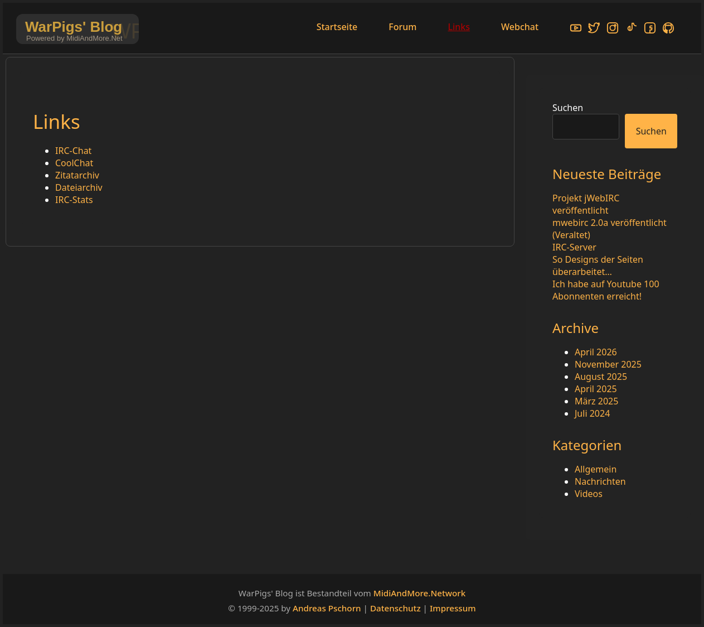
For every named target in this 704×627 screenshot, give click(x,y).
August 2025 (601, 376)
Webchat (519, 27)
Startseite (337, 27)
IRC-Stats (74, 200)
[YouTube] (576, 29)
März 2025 (596, 401)
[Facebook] (650, 29)
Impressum (453, 608)
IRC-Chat (73, 150)
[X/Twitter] (594, 29)
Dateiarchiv (79, 187)
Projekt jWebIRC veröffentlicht (585, 204)
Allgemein (595, 469)
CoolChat (74, 163)
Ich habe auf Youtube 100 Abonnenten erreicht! (605, 290)
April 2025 (596, 389)
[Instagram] (612, 29)
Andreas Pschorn (327, 608)
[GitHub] (668, 29)
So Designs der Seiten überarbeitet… (597, 265)
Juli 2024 (592, 413)
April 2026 (596, 352)
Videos (589, 494)
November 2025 (608, 364)
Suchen (567, 108)
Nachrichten (600, 481)
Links (459, 27)
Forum (402, 27)
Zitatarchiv (77, 175)
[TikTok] (631, 29)
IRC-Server (574, 247)
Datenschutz (395, 608)
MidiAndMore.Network (419, 593)
